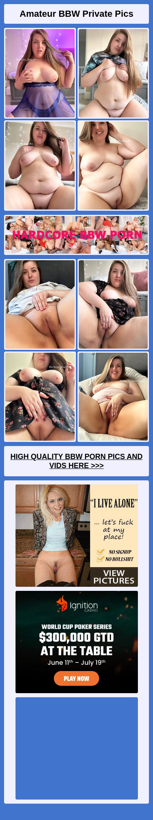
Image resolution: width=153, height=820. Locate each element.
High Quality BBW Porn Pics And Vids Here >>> (76, 461)
